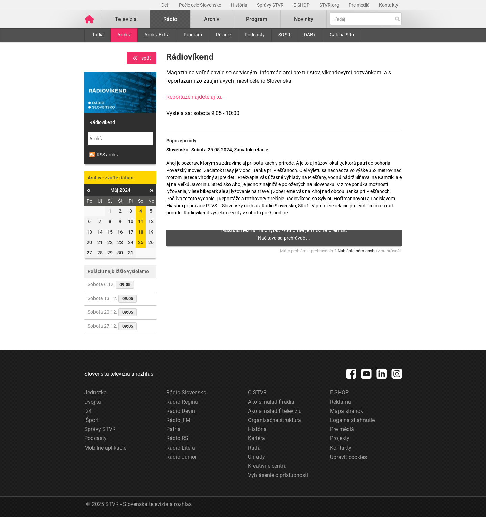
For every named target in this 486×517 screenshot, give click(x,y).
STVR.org (329, 5)
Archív (124, 34)
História (239, 5)
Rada (254, 448)
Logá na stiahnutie (352, 420)
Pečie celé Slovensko (200, 5)
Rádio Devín (180, 411)
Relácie (223, 34)
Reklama (340, 402)
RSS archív (104, 154)
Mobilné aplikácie (105, 448)
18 (140, 232)
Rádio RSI (178, 438)
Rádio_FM (178, 420)
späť (141, 58)
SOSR (284, 34)
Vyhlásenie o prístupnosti (278, 475)
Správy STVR (271, 5)
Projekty (339, 438)
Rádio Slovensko (186, 392)
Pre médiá (360, 5)
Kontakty (388, 5)
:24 (88, 411)
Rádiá (97, 34)
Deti (165, 5)
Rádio (170, 19)
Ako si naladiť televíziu (275, 411)
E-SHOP (302, 5)
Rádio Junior (181, 457)
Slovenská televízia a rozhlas (118, 374)
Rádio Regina (182, 402)
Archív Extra (157, 34)
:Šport (91, 420)
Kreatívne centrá (267, 466)
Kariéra (256, 438)
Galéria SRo (342, 34)
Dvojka (92, 402)
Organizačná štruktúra (274, 420)
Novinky (303, 19)
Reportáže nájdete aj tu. (194, 97)
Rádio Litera (180, 448)
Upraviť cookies (348, 457)
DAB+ (310, 34)
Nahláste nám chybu (357, 250)
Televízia (126, 19)
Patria (173, 429)
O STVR (257, 392)
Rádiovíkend (102, 122)
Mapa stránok (346, 411)
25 (140, 242)
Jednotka (95, 392)
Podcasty (255, 34)
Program (193, 34)
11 (140, 221)
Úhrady (256, 457)
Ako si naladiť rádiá (271, 402)
